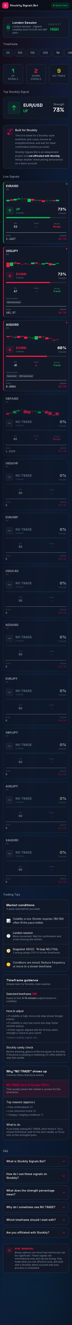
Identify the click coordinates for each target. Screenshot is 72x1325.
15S (32, 52)
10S (20, 52)
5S (8, 52)
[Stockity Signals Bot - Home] (26, 5)
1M (58, 52)
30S (45, 52)
